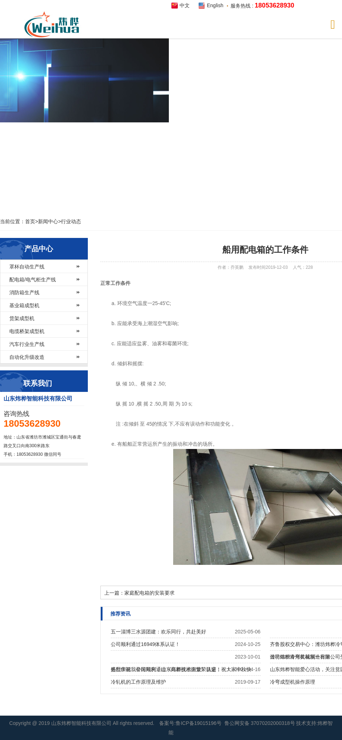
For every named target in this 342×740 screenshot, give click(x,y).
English (215, 5)
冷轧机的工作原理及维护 (138, 682)
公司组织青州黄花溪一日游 (300, 657)
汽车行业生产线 (26, 344)
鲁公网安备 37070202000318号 (259, 723)
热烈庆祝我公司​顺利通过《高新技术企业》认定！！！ (171, 669)
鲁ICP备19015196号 (199, 723)
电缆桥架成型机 (26, 331)
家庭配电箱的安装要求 (149, 593)
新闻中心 (48, 221)
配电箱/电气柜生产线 (32, 279)
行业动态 (71, 221)
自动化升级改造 (26, 357)
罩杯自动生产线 (26, 267)
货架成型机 (21, 318)
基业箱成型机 (24, 305)
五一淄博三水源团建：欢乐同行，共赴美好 (158, 631)
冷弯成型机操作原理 (292, 682)
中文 (185, 5)
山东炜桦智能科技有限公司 (82, 723)
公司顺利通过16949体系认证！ (145, 644)
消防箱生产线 (24, 292)
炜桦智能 (54, 24)
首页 (30, 221)
